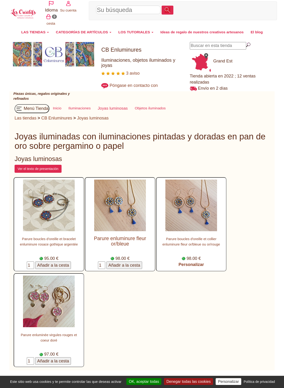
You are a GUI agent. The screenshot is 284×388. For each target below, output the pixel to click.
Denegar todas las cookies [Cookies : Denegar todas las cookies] (188, 382)
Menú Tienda (32, 105)
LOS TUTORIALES (135, 29)
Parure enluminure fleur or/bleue (120, 238)
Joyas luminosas (93, 115)
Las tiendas (25, 115)
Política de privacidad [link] (259, 382)
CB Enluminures (56, 115)
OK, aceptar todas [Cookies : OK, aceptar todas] (144, 382)
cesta (262, 9)
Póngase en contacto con (133, 82)
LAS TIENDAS (35, 29)
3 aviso (120, 70)
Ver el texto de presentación (38, 166)
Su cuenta (245, 9)
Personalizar (191, 261)
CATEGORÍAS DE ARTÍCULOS (83, 29)
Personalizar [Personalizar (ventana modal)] (228, 382)
